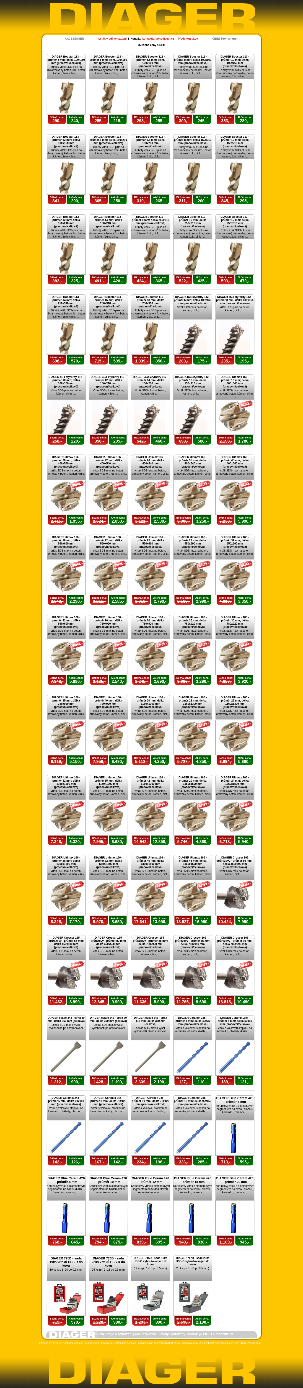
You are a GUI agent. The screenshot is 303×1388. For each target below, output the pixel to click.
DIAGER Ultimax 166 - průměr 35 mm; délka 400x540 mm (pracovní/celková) (193, 462)
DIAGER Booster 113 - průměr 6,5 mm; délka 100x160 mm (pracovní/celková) (150, 61)
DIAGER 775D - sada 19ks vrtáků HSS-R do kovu (66, 1261)
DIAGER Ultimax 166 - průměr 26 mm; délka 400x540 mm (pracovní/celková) (150, 462)
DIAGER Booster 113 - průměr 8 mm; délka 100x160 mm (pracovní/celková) (192, 60)
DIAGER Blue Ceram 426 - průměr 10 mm (108, 1180)
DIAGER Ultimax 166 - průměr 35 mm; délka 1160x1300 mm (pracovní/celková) (108, 782)
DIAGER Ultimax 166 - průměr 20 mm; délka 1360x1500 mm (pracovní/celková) (193, 782)
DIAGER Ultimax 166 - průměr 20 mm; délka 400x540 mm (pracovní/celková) (66, 462)
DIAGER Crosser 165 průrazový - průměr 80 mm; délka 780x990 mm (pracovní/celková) (235, 942)
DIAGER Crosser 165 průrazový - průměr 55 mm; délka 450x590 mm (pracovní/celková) (235, 862)
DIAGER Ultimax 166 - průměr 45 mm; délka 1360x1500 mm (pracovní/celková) (193, 862)
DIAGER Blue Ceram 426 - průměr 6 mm (234, 1100)
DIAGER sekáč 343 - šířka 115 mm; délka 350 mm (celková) (150, 1021)
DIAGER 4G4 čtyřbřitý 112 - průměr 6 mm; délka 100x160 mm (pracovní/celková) (192, 300)
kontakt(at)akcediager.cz (158, 38)
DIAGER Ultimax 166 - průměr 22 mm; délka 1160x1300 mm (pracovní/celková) (193, 702)
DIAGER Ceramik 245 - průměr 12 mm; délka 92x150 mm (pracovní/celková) (192, 1101)
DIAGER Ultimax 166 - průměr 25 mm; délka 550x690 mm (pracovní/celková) (150, 542)
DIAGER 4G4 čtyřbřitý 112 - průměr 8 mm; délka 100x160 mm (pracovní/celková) (235, 300)
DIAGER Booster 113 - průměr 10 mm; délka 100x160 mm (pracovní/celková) (234, 61)
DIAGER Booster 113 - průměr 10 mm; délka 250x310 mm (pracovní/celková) (192, 221)
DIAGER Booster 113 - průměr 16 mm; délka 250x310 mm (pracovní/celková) (108, 301)
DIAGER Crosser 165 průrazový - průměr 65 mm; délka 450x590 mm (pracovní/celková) (66, 942)
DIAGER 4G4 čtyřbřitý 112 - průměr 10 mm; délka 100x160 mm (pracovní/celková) (66, 381)
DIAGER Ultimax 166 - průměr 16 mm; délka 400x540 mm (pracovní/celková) (235, 381)
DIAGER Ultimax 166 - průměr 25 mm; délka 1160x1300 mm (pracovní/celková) (235, 702)
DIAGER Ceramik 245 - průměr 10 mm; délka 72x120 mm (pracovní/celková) (150, 1101)
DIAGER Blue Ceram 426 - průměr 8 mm (66, 1180)
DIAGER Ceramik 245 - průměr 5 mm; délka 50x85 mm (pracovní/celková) (235, 1021)
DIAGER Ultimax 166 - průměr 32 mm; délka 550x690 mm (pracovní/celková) (235, 542)
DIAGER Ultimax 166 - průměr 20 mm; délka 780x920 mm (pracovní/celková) (150, 622)
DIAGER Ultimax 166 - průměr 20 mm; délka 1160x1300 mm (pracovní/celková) (150, 702)
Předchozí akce (188, 38)
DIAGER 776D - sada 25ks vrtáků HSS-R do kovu (108, 1261)
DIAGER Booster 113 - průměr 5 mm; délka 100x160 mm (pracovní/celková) (66, 60)
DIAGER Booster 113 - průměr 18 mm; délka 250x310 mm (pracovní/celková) (150, 301)
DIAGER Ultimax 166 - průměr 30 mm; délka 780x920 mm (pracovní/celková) (235, 622)
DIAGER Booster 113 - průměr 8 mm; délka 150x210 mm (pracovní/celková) (192, 140)
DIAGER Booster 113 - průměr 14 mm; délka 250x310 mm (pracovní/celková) (66, 301)
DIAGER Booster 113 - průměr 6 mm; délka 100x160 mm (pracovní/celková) (108, 60)
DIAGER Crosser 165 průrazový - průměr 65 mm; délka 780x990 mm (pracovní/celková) (192, 942)
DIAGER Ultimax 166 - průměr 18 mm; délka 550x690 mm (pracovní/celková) (66, 542)
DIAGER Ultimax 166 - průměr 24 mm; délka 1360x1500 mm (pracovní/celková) (235, 782)
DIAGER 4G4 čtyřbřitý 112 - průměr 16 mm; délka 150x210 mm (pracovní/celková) (192, 381)
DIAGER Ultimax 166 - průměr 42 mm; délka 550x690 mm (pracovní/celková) (66, 622)
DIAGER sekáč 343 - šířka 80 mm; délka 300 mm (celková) (108, 1019)
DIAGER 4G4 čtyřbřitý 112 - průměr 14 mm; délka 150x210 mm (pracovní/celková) (150, 381)
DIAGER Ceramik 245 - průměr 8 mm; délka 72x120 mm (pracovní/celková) (108, 1101)
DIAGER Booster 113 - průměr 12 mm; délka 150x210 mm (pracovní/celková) (66, 221)
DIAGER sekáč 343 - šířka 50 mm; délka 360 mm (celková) (66, 1019)
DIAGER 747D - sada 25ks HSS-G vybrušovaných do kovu (192, 1261)
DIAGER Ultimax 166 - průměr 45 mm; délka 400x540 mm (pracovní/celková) (235, 462)
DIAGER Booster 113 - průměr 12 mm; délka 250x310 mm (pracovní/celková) (234, 221)
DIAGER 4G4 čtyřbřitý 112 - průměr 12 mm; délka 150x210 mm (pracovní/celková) (108, 381)
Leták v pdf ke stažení (112, 38)
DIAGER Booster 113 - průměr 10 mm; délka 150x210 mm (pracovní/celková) (234, 141)
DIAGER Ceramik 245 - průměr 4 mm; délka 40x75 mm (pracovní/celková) (193, 1021)
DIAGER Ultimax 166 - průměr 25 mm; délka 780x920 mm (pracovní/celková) (193, 622)
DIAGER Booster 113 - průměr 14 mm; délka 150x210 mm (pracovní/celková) (108, 221)
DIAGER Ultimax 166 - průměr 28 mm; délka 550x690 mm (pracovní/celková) (193, 542)
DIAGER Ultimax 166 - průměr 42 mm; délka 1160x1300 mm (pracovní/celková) (150, 782)
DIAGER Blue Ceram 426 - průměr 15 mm (192, 1180)
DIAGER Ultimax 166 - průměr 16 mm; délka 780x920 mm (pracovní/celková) (108, 622)
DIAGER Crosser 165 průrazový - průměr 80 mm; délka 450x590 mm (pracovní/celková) (108, 942)
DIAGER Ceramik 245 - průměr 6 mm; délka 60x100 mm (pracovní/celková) (66, 1101)
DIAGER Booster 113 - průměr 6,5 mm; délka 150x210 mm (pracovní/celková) (150, 141)
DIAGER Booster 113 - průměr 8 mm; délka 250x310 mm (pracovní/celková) (150, 220)
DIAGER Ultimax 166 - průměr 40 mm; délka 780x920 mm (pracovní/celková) (108, 702)
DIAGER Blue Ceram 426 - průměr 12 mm (150, 1180)
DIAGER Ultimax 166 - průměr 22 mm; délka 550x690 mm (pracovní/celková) (108, 542)
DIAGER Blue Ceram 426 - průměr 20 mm (234, 1180)
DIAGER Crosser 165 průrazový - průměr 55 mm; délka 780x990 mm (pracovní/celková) (150, 942)
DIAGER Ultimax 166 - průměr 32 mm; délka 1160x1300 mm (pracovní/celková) (66, 782)
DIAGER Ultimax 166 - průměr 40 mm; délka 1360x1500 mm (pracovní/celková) (150, 862)
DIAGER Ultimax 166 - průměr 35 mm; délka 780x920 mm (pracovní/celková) (66, 702)
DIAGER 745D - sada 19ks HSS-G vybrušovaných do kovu (150, 1261)
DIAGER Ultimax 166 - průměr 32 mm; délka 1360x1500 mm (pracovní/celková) (108, 862)
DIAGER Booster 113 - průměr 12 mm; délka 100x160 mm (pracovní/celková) (66, 141)
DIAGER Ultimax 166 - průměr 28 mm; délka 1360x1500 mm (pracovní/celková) (66, 862)
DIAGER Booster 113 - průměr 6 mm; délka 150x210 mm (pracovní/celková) (108, 140)
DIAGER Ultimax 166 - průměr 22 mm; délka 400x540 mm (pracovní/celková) (108, 462)
